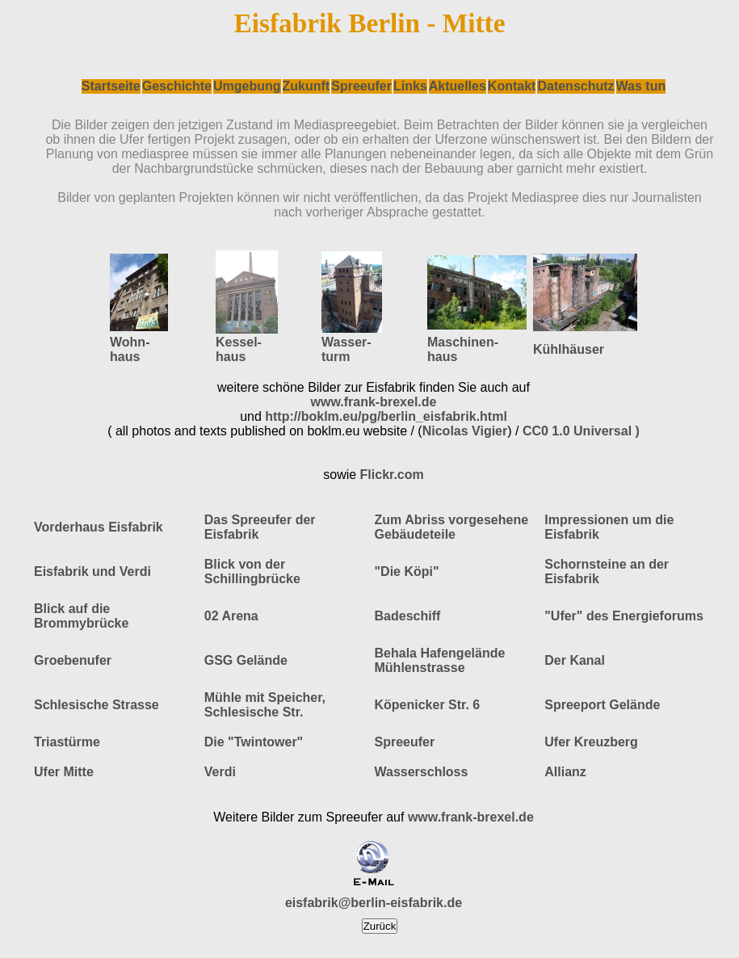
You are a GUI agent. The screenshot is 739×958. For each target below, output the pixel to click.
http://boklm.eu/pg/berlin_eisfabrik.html (386, 416)
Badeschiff (408, 616)
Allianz (565, 772)
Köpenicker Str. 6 (428, 705)
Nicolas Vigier (465, 431)
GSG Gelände (246, 660)
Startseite (111, 86)
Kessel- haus (239, 349)
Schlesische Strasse (96, 705)
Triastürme (67, 742)
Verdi (220, 772)
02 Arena (231, 616)
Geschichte (177, 86)
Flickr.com (392, 474)
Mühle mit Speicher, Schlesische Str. (264, 705)
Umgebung (247, 86)
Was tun (641, 86)
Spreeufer (361, 86)
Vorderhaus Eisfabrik (98, 527)
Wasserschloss (421, 772)
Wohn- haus (129, 349)
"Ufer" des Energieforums (623, 616)
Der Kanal (574, 660)
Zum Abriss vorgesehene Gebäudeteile (452, 527)
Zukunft (306, 86)
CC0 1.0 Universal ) (581, 431)
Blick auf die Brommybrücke (81, 616)
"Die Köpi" (407, 571)
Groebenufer (72, 660)
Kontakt (512, 86)
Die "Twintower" (253, 742)
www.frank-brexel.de (374, 402)
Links (410, 86)
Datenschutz (575, 86)
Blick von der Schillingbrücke (252, 571)
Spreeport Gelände (602, 705)
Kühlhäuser (568, 349)
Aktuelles (457, 86)
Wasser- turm (346, 349)
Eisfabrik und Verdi (92, 571)
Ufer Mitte (64, 772)
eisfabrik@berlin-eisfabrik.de (373, 903)
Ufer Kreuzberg (591, 742)
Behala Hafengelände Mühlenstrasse (440, 660)
